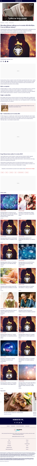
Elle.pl (9, 440)
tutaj (8, 461)
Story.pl (27, 449)
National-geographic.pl (9, 449)
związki (2, 172)
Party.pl (27, 440)
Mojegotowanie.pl (9, 447)
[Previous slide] (1, 402)
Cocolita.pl (9, 443)
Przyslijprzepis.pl (27, 443)
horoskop (11, 172)
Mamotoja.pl (9, 445)
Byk (15, 172)
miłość (7, 172)
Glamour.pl (9, 441)
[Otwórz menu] (1, 1)
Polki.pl (27, 441)
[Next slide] (35, 402)
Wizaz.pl (27, 447)
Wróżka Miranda (20, 172)
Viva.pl (27, 445)
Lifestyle (26, 172)
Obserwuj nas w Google (30, 168)
